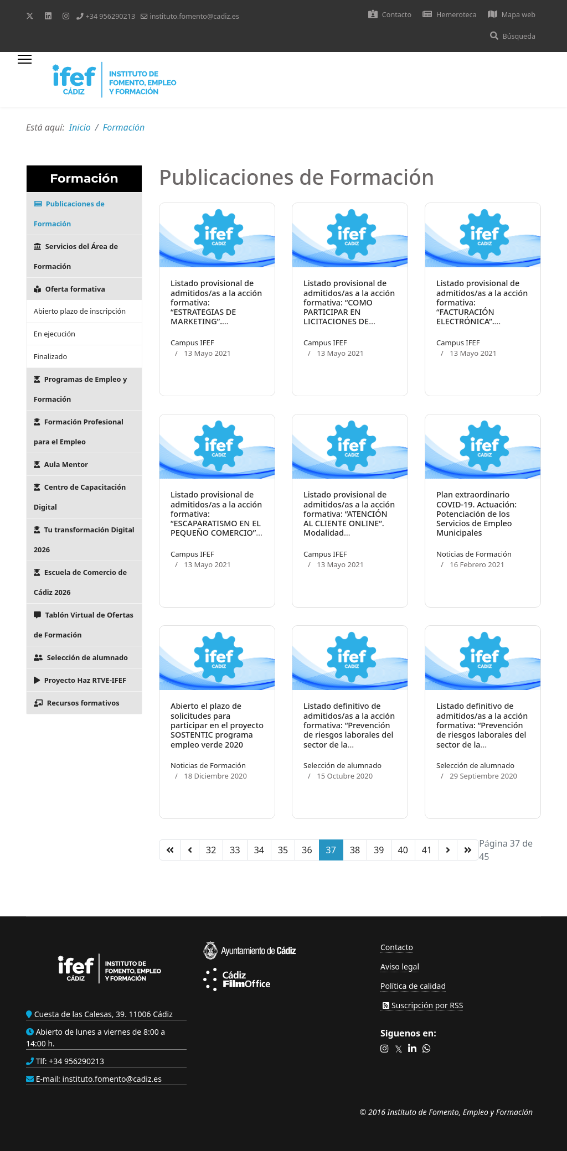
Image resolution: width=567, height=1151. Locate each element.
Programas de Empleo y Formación (80, 389)
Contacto (389, 14)
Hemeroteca (449, 14)
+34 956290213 (110, 16)
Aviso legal (399, 966)
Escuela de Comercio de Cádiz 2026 (80, 582)
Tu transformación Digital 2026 (84, 539)
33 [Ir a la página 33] (235, 850)
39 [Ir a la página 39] (379, 850)
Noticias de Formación (474, 554)
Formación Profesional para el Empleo (78, 432)
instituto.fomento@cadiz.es (194, 16)
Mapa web (511, 14)
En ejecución (54, 334)
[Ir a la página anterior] (190, 849)
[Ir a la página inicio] (170, 849)
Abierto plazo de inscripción (80, 311)
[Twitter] (30, 16)
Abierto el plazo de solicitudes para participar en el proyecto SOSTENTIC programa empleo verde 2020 (217, 725)
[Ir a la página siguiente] (448, 849)
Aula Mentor (61, 464)
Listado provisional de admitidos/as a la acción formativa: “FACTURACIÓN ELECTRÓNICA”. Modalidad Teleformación (482, 312)
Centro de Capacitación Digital (80, 497)
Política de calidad (413, 986)
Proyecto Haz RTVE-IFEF (80, 680)
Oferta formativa (69, 289)
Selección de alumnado (81, 657)
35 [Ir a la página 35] (283, 850)
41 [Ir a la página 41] (427, 850)
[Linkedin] (48, 16)
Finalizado (50, 356)
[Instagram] (66, 16)
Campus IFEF (192, 343)
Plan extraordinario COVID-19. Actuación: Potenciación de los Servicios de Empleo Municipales (476, 513)
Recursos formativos (77, 703)
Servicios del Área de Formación (76, 256)
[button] (384, 1049)
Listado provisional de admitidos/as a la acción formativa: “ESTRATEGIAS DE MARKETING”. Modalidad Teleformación (216, 312)
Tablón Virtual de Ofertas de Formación (83, 625)
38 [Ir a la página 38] (355, 850)
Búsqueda (512, 36)
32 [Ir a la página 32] (211, 850)
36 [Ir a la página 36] (307, 850)
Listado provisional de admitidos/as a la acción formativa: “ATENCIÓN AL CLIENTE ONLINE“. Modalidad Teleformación (349, 518)
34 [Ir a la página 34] (259, 850)
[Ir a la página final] (468, 849)
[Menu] (25, 79)
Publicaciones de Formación (69, 214)
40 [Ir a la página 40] (403, 850)
